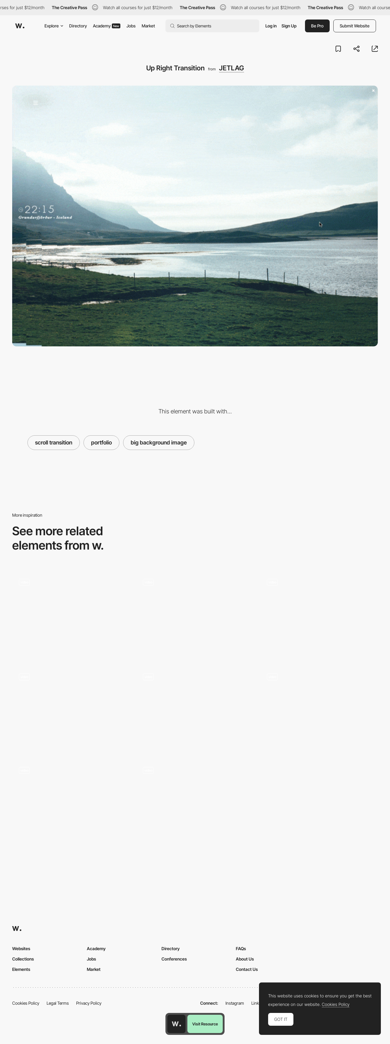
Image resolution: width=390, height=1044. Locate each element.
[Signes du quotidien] (319, 614)
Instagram (234, 1003)
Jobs (131, 25)
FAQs (241, 948)
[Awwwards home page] (176, 1024)
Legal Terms (58, 1003)
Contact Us (247, 969)
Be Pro (317, 25)
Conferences (174, 958)
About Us (245, 958)
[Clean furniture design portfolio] (195, 614)
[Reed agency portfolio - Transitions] (319, 709)
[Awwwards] (19, 25)
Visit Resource (205, 1023)
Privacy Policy (88, 1003)
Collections (23, 958)
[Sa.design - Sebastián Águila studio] (71, 614)
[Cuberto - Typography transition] (195, 709)
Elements (21, 969)
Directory (78, 25)
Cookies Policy (25, 1003)
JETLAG (231, 68)
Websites (21, 948)
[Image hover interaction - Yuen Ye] (195, 802)
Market (148, 25)
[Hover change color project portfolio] (71, 709)
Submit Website (355, 25)
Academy (106, 25)
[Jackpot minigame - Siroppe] (71, 802)
